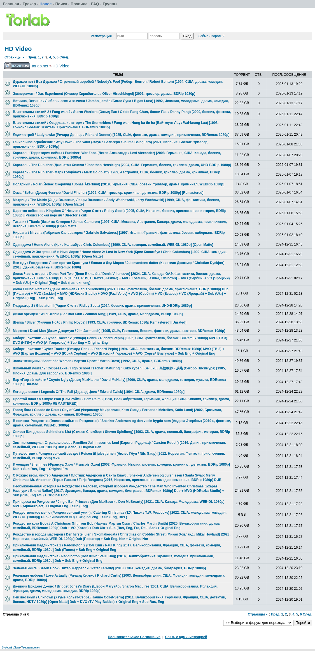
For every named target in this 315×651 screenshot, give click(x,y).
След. (64, 57)
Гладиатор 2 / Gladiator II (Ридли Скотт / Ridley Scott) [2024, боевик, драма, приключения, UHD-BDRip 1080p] (102, 306)
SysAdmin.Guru (11, 647)
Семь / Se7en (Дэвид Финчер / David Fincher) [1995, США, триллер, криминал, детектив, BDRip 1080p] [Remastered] (108, 193)
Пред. (32, 57)
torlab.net (40, 66)
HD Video (18, 48)
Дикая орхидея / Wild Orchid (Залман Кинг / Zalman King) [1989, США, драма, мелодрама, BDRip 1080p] (98, 314)
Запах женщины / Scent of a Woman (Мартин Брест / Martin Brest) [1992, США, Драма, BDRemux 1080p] (97, 361)
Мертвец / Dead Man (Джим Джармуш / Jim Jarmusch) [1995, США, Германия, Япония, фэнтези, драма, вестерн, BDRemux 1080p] (119, 331)
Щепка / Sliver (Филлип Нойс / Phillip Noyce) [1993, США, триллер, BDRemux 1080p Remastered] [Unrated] (99, 322)
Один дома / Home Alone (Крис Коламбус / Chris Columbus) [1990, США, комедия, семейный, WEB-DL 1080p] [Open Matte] (113, 245)
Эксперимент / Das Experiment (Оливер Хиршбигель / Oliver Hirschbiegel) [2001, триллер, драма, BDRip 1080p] (104, 94)
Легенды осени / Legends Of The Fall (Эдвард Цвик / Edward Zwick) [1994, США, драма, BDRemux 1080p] (99, 392)
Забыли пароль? (211, 36)
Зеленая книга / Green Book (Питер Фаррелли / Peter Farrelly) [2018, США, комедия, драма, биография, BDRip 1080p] (109, 568)
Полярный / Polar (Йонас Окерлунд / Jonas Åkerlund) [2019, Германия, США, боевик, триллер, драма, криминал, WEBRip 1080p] (118, 184)
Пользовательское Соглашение (134, 637)
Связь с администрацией (186, 637)
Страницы (13, 57)
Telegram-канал (30, 647)
